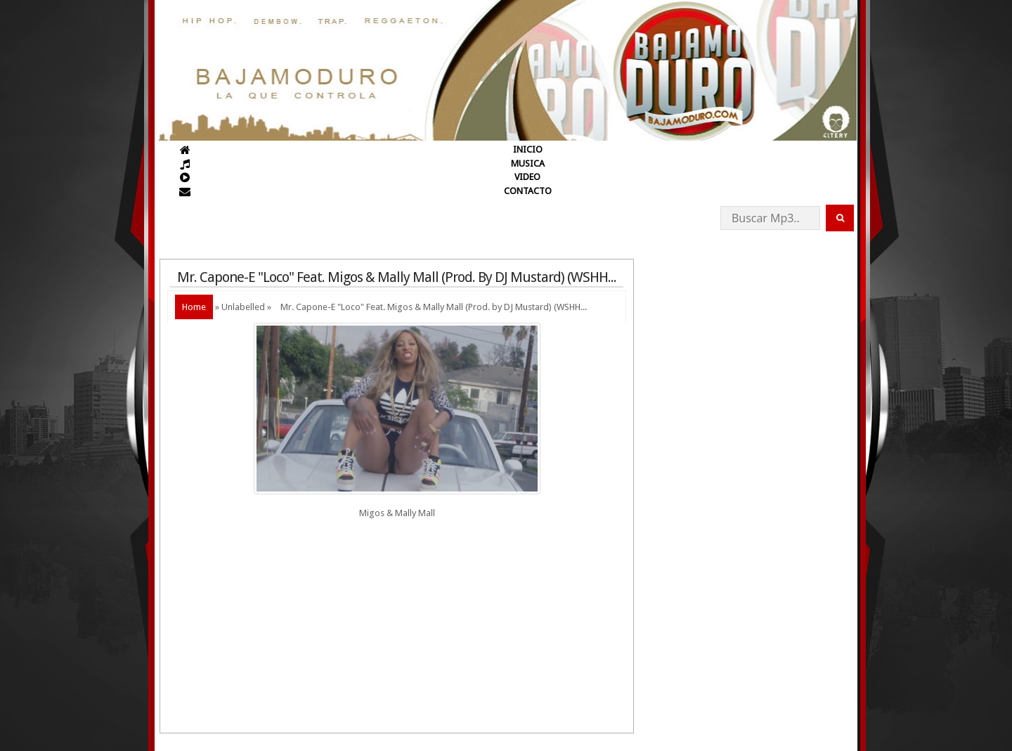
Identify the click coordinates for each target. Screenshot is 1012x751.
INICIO (528, 149)
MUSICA (528, 163)
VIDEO (527, 177)
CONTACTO (528, 191)
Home (194, 307)
